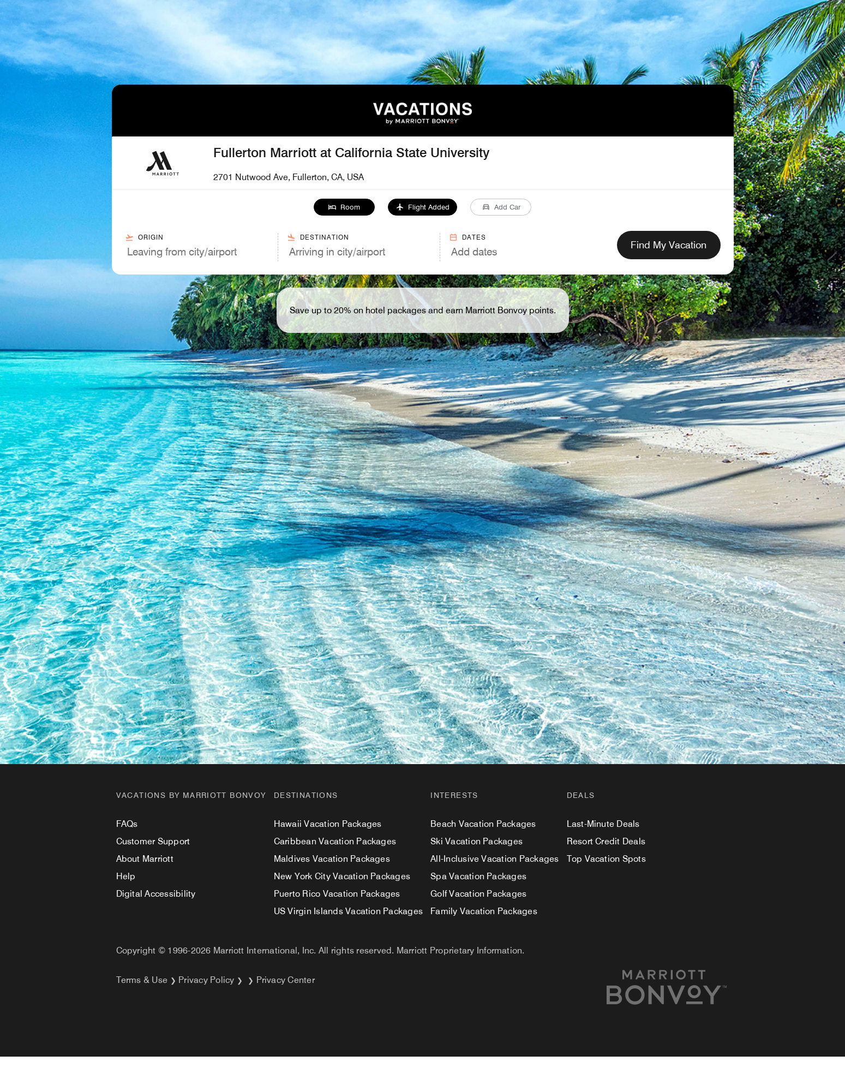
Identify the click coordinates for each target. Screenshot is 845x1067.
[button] (344, 207)
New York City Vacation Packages (342, 876)
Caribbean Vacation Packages (335, 841)
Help (126, 876)
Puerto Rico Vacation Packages (337, 894)
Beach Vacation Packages (483, 824)
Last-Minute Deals (603, 824)
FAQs (127, 824)
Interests (454, 795)
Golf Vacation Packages (478, 894)
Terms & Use (142, 980)
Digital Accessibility (156, 894)
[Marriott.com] (680, 987)
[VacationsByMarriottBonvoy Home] (422, 121)
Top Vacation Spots (606, 859)
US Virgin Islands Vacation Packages (348, 911)
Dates (467, 237)
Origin (144, 237)
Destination (318, 237)
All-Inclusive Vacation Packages (494, 859)
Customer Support (153, 841)
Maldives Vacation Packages (332, 859)
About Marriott (144, 859)
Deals (581, 795)
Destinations (306, 795)
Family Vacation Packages (483, 911)
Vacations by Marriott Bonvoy (191, 795)
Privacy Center (285, 980)
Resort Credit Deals (606, 841)
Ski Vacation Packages (476, 841)
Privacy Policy (206, 980)
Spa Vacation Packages (478, 876)
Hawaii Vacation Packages (328, 824)
